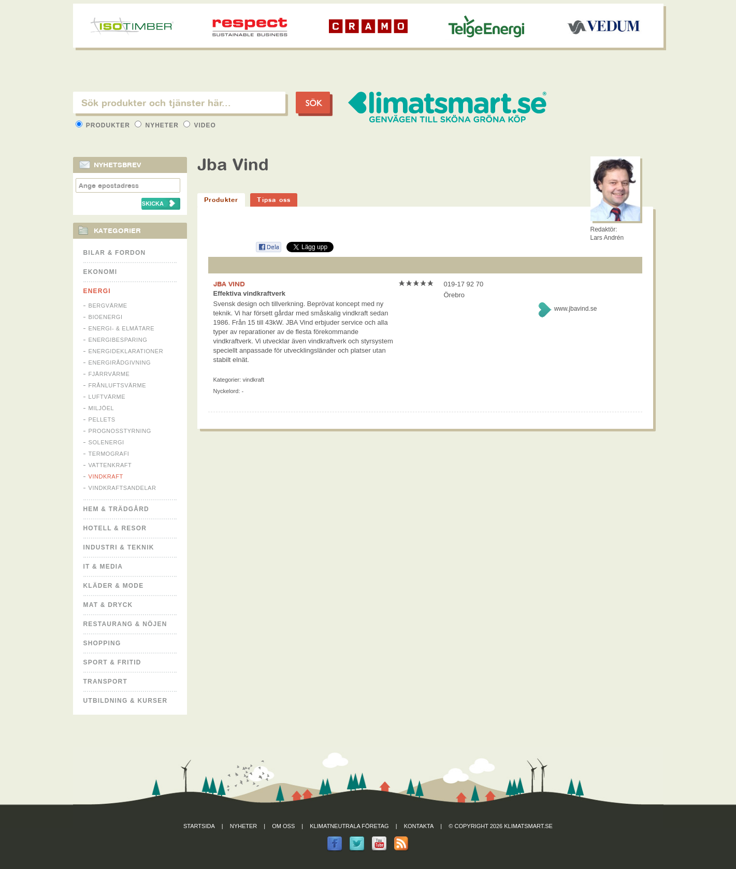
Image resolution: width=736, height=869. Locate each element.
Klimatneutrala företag (349, 826)
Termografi (109, 454)
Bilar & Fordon (114, 252)
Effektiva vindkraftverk (249, 293)
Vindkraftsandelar (122, 488)
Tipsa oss (274, 200)
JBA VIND (229, 284)
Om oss (283, 826)
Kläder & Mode (113, 585)
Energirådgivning (120, 362)
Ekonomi (100, 272)
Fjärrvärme (109, 374)
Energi (97, 291)
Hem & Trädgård (116, 509)
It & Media (103, 566)
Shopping (102, 643)
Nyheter (158, 125)
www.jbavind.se (575, 308)
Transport (105, 681)
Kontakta (419, 826)
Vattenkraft (110, 465)
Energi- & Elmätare (122, 328)
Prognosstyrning (120, 431)
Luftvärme (107, 397)
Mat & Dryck (108, 605)
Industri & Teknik (118, 547)
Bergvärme (108, 305)
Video (199, 125)
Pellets (102, 419)
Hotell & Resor (115, 528)
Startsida (199, 826)
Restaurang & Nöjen (125, 624)
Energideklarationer (126, 351)
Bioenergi (106, 317)
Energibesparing (118, 340)
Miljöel (101, 408)
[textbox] (179, 102)
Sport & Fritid (112, 662)
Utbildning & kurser (125, 700)
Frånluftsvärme (118, 385)
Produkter (104, 125)
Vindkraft (106, 476)
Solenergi (106, 442)
